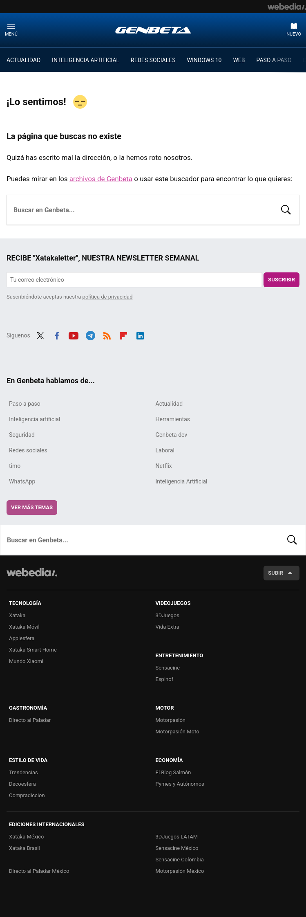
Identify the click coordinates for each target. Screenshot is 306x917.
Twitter (40, 334)
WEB (239, 60)
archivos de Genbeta (100, 179)
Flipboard (123, 334)
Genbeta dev (172, 435)
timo (14, 466)
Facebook (56, 334)
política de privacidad (108, 297)
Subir (275, 573)
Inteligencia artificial (34, 419)
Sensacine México (177, 848)
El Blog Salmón (173, 772)
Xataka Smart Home (33, 650)
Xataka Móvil (24, 627)
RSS (107, 334)
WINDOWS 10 (204, 60)
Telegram (90, 334)
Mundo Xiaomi (26, 661)
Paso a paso (24, 403)
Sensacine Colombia (180, 859)
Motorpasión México (180, 871)
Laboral (165, 450)
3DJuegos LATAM (177, 837)
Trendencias (23, 772)
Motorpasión (171, 720)
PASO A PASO (274, 60)
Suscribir (281, 279)
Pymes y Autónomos (180, 784)
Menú (11, 34)
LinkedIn (140, 334)
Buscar (286, 209)
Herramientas (173, 419)
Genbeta (153, 30)
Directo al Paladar (30, 720)
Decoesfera (22, 784)
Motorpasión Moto (177, 731)
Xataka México (26, 837)
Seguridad (22, 435)
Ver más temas (32, 507)
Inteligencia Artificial (182, 481)
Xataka (17, 615)
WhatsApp (22, 481)
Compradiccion (27, 795)
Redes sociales (28, 450)
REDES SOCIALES (153, 60)
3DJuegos (168, 615)
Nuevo (293, 34)
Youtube (73, 334)
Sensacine (168, 668)
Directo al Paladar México (39, 871)
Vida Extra (167, 627)
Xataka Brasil (24, 848)
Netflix (164, 466)
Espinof (165, 679)
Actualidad (169, 403)
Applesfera (21, 638)
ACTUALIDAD (23, 60)
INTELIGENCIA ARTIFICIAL (85, 60)
